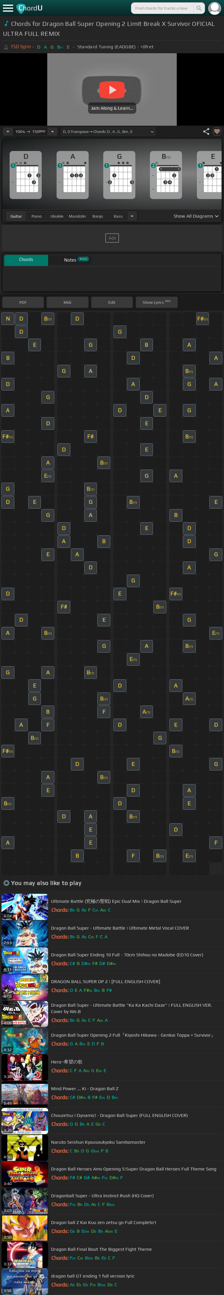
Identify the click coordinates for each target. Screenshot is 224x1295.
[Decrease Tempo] (8, 131)
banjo (97, 216)
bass (118, 216)
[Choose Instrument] (132, 216)
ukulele (56, 216)
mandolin (77, 216)
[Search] (198, 8)
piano (37, 216)
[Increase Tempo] (52, 131)
